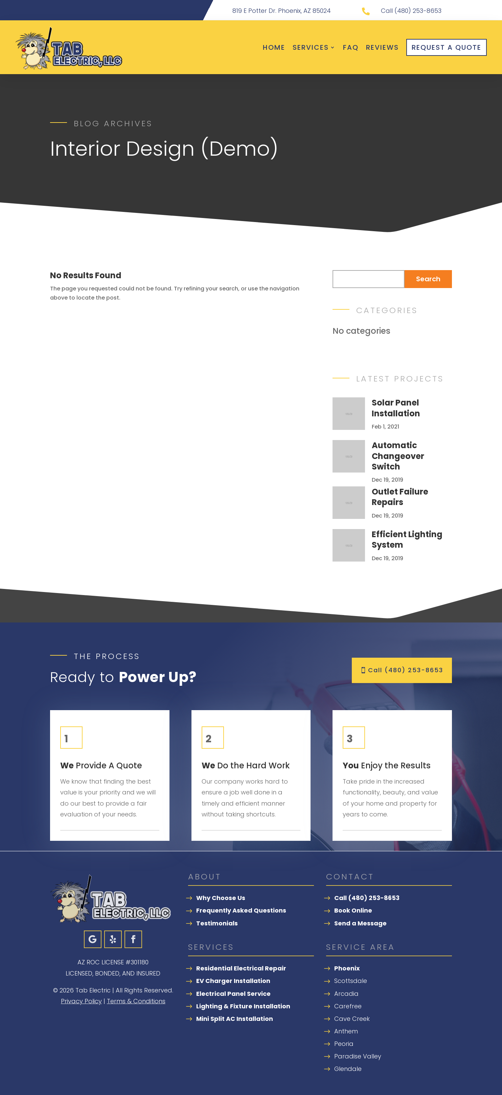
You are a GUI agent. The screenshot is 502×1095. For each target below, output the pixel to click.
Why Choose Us (220, 898)
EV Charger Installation (233, 981)
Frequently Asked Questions (241, 910)
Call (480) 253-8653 (405, 670)
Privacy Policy (81, 1001)
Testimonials (217, 923)
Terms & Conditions (136, 1001)
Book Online (353, 910)
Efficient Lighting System (407, 539)
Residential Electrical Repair (241, 968)
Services (311, 47)
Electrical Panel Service (233, 993)
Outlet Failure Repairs (400, 497)
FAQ (351, 47)
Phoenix (347, 968)
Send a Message (360, 923)
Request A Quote (446, 47)
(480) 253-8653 (417, 10)
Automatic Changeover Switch (398, 456)
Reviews (382, 47)
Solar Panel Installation (396, 408)
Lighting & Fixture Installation (243, 1006)
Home (274, 47)
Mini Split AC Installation (234, 1018)
